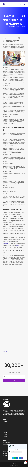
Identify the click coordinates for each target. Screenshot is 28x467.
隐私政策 (5, 434)
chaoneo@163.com (6, 446)
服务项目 (5, 423)
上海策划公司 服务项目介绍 (10, 41)
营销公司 (23, 26)
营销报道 (13, 26)
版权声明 (5, 436)
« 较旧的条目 (5, 351)
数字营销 (6, 243)
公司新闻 (10, 26)
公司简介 (5, 421)
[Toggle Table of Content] (18, 38)
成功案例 (5, 430)
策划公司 (19, 26)
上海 (17, 26)
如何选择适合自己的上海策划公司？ (12, 40)
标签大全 (5, 432)
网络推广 (18, 245)
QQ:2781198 (5, 444)
